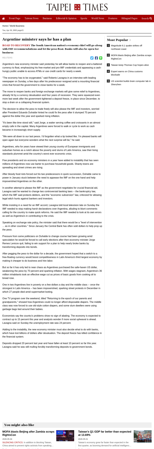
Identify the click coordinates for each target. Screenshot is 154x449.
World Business (17, 26)
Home (5, 26)
